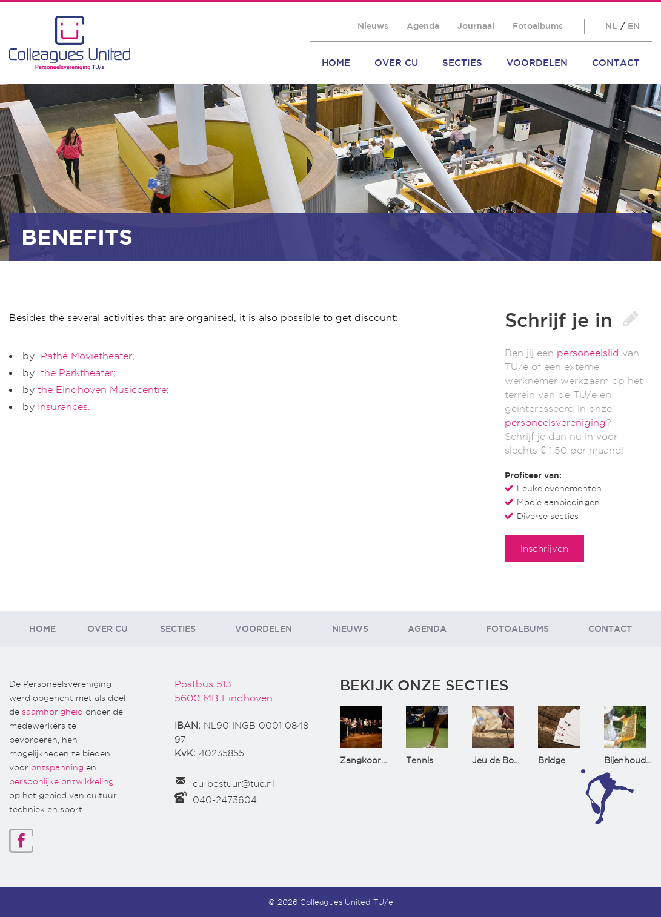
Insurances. (62, 407)
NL (611, 26)
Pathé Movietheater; (86, 356)
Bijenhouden (630, 760)
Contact (616, 63)
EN (634, 26)
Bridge (551, 760)
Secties (462, 63)
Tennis (419, 760)
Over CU (396, 63)
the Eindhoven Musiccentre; (102, 390)
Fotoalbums (538, 26)
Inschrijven (544, 548)
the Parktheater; (78, 373)
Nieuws (372, 26)
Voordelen (537, 63)
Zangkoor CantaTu (379, 760)
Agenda (423, 26)
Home (336, 63)
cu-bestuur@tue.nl (233, 784)
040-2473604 (225, 800)
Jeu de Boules (501, 760)
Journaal (475, 26)
